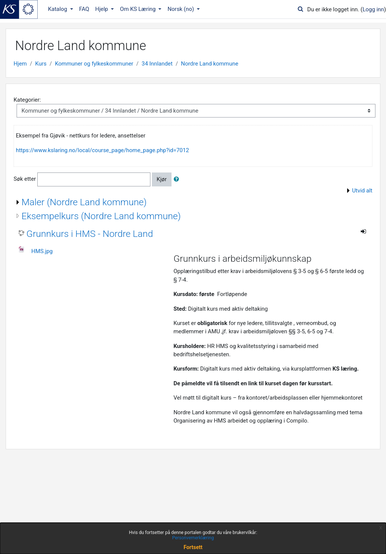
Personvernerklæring (193, 537)
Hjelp (102, 9)
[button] (178, 179)
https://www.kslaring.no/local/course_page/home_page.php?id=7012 (102, 150)
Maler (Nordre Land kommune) (84, 202)
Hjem (20, 63)
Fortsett (193, 547)
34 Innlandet (157, 63)
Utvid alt (362, 190)
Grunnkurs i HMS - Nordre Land (89, 233)
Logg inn (373, 9)
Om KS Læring (138, 9)
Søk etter (25, 179)
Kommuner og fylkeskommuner (94, 63)
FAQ (84, 9)
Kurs (40, 63)
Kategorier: (27, 99)
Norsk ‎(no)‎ (181, 9)
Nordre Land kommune (209, 63)
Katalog (58, 9)
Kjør (162, 179)
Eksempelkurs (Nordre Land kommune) (101, 216)
